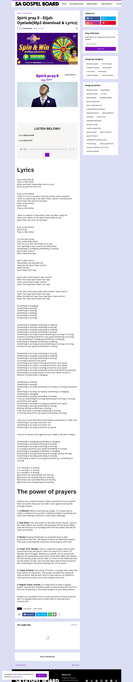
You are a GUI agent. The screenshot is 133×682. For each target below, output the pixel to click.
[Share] (76, 28)
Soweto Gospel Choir (94, 128)
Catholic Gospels (92, 75)
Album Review (120, 4)
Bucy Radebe (105, 90)
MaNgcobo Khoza (93, 113)
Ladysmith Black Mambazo (96, 109)
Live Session (91, 71)
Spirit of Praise (92, 132)
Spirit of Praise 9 (92, 136)
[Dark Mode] (112, 4)
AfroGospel (102, 71)
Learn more (17, 677)
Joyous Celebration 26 (94, 105)
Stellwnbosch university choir (97, 140)
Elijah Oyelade (38, 609)
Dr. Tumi (104, 94)
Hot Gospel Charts (76, 4)
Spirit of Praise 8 (105, 132)
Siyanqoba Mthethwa (94, 121)
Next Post (75, 665)
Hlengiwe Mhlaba (106, 98)
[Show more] (59, 614)
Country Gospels (107, 75)
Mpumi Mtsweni (108, 113)
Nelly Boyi (90, 117)
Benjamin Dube (92, 90)
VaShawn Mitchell (93, 151)
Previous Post (21, 665)
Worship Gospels (92, 64)
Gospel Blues (107, 68)
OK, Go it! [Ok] (41, 675)
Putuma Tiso (101, 117)
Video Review (106, 4)
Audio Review (91, 4)
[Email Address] (100, 44)
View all (73, 625)
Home (64, 4)
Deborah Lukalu (92, 94)
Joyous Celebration (93, 101)
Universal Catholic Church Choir (98, 147)
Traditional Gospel (93, 68)
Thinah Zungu (91, 144)
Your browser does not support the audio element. (47, 149)
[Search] (116, 4)
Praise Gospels (107, 64)
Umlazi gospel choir (106, 144)
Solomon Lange (92, 124)
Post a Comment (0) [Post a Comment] (47, 657)
